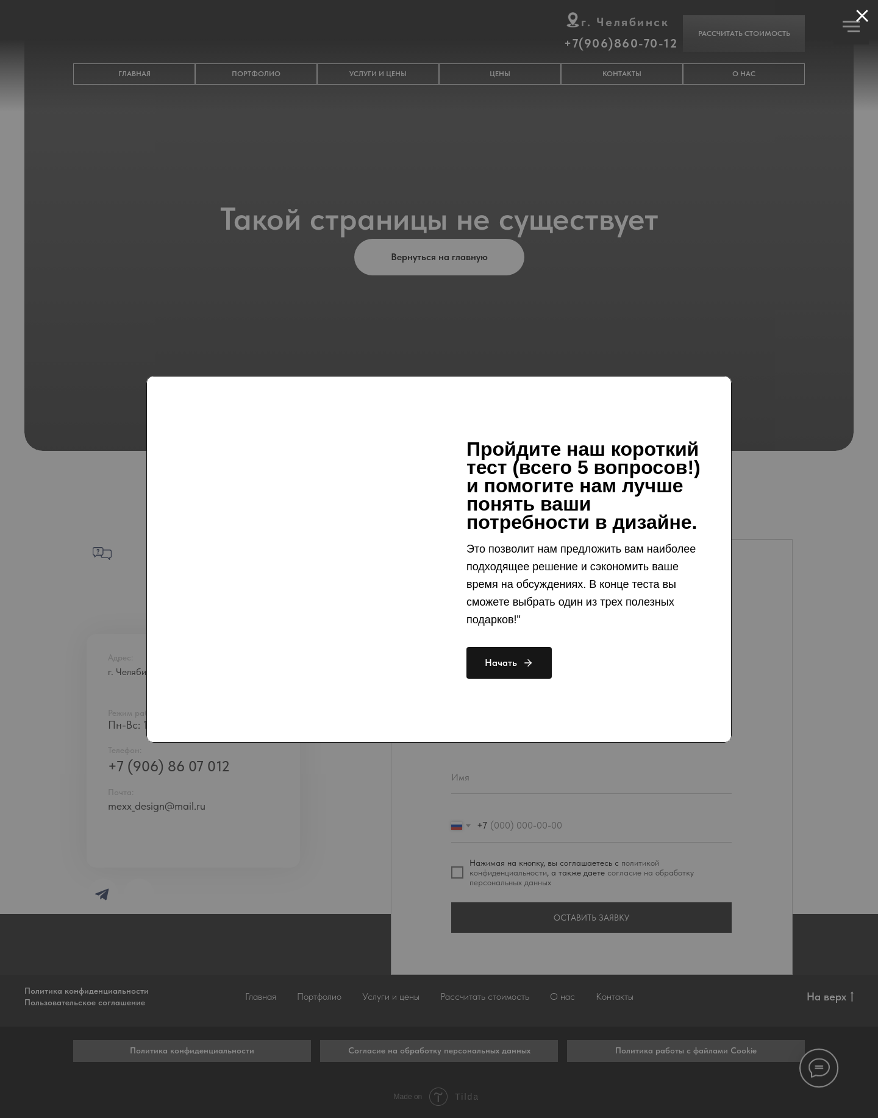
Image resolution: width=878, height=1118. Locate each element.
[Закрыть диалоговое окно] (862, 16)
